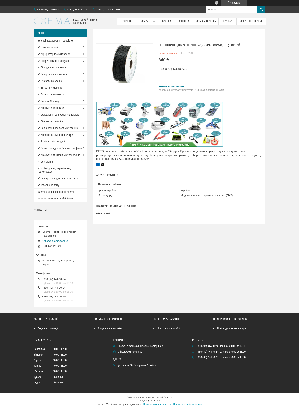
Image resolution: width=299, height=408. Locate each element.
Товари (144, 21)
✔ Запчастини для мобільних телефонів (60, 148)
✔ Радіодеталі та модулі (51, 141)
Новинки (166, 21)
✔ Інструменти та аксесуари (54, 61)
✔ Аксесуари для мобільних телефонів (59, 155)
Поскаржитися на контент (157, 404)
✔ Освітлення (45, 161)
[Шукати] (261, 9)
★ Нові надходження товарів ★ (55, 40)
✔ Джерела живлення (50, 81)
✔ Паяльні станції (48, 47)
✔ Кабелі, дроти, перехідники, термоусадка (54, 170)
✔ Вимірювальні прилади (52, 74)
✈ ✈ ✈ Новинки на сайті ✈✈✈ (55, 198)
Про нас (227, 21)
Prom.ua (168, 397)
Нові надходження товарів (231, 328)
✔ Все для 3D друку (48, 101)
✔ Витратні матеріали (50, 87)
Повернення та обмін (251, 21)
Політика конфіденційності (187, 404)
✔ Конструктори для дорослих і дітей (58, 178)
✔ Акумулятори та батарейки (54, 54)
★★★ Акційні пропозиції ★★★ (56, 192)
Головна (126, 21)
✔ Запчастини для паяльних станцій (58, 128)
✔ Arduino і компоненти (51, 94)
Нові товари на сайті (168, 328)
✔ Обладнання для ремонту (53, 67)
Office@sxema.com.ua (55, 240)
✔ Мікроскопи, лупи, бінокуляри (55, 135)
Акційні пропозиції (48, 328)
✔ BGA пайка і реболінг (50, 121)
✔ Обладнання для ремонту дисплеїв (58, 114)
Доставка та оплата (205, 21)
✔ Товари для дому (48, 185)
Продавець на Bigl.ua (149, 400)
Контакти (183, 21)
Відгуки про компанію (110, 328)
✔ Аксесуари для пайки (51, 108)
